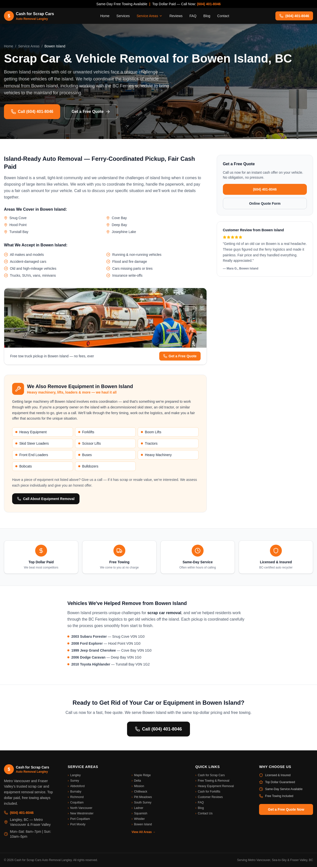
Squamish (139, 813)
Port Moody (76, 824)
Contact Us (203, 813)
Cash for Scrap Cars (210, 775)
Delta (136, 781)
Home (104, 16)
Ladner (137, 808)
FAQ (192, 16)
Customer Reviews (209, 797)
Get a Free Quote (91, 111)
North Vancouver (80, 808)
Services (123, 16)
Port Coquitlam (79, 819)
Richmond (76, 797)
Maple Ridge (141, 775)
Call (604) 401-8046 (32, 111)
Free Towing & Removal (212, 781)
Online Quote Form (265, 203)
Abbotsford (76, 786)
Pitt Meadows (142, 797)
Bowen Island (142, 824)
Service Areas (149, 16)
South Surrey (141, 802)
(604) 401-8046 (209, 4)
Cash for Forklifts (207, 792)
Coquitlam (76, 802)
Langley (74, 775)
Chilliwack (139, 792)
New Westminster (81, 813)
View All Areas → (144, 832)
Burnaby (74, 792)
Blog (206, 16)
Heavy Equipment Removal (214, 786)
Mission (138, 786)
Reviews (176, 16)
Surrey (73, 781)
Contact (223, 16)
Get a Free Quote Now (286, 809)
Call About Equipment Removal (46, 499)
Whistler (138, 819)
